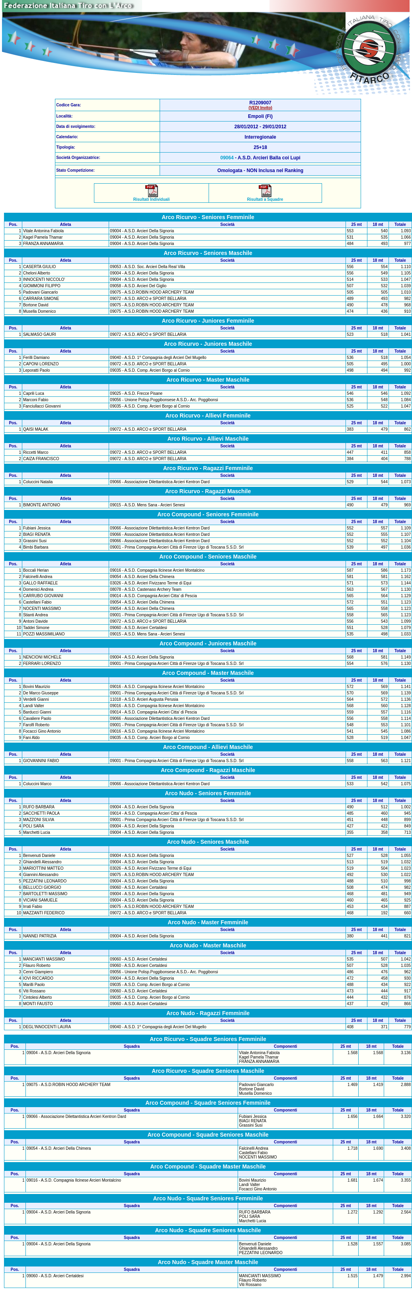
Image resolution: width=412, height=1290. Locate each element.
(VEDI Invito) (260, 108)
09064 (227, 158)
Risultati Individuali (151, 198)
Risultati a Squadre (265, 198)
